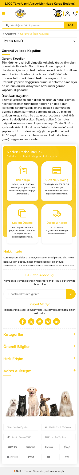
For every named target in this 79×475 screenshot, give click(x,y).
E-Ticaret (27, 470)
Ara (70, 25)
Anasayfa (9, 33)
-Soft (18, 470)
